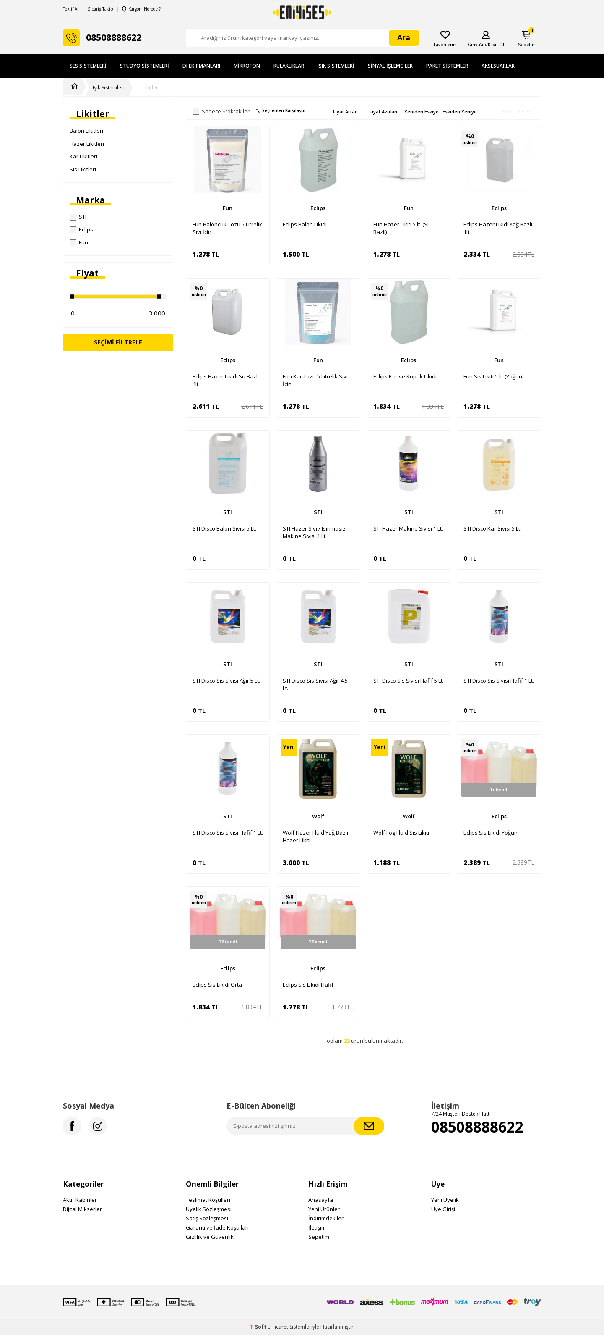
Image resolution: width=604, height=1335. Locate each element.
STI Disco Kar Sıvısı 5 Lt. (492, 528)
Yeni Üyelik (445, 1200)
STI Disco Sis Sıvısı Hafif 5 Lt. (408, 680)
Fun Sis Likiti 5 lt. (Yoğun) (493, 376)
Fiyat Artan (345, 111)
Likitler (150, 87)
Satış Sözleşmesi (207, 1218)
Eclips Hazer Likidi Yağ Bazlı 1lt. (497, 228)
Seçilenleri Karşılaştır (281, 110)
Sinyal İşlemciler (390, 65)
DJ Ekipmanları (201, 65)
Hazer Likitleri (87, 143)
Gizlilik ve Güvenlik (210, 1236)
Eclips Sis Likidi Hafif (308, 984)
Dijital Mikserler (82, 1209)
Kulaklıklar (288, 65)
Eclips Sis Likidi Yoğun (490, 832)
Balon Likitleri (86, 130)
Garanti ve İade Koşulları (217, 1227)
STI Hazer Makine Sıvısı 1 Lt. (408, 528)
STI (78, 217)
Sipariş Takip (100, 9)
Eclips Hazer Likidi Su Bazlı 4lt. (226, 380)
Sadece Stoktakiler (221, 111)
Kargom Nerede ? (141, 9)
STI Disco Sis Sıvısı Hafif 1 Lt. (498, 680)
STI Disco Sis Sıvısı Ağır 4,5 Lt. (315, 684)
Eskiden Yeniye (460, 111)
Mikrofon (247, 65)
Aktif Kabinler (80, 1200)
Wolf (318, 816)
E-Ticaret (278, 1326)
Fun (79, 242)
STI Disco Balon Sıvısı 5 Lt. (224, 528)
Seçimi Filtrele (118, 342)
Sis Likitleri (83, 169)
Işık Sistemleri (336, 65)
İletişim (317, 1227)
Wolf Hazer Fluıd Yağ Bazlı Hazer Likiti (315, 836)
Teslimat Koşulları (208, 1200)
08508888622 (477, 1127)
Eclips (81, 229)
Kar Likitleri (83, 156)
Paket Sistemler (447, 65)
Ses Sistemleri (88, 65)
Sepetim (318, 1236)
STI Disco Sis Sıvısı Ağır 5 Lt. (226, 680)
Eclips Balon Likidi (305, 224)
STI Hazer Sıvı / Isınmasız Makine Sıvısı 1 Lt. (314, 532)
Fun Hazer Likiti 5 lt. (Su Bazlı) (402, 228)
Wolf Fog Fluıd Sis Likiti (401, 832)
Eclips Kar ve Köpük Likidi (405, 376)
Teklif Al (70, 9)
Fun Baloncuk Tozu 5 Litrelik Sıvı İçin (227, 228)
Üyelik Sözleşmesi (209, 1209)
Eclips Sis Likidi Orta (217, 984)
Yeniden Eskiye (421, 111)
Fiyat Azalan (383, 111)
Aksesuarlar (498, 65)
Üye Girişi (443, 1209)
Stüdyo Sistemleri (144, 65)
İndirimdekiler (326, 1218)
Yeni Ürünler (324, 1209)
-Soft (259, 1326)
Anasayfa (320, 1200)
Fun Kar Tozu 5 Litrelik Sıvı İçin (315, 380)
